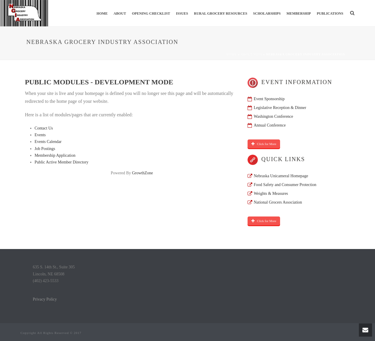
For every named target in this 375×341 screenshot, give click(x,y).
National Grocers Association (278, 202)
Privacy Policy (45, 299)
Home (102, 13)
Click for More (263, 144)
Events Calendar (48, 141)
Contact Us (44, 128)
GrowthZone (142, 173)
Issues (182, 13)
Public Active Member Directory (61, 162)
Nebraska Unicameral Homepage (281, 176)
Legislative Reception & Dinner (280, 107)
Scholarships (267, 13)
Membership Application (55, 155)
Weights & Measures (271, 193)
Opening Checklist (151, 13)
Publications (330, 13)
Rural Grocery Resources (220, 13)
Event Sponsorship (269, 99)
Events (40, 135)
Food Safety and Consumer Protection (285, 185)
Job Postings (45, 148)
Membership (299, 13)
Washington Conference (273, 116)
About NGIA (251, 54)
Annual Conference (270, 125)
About (120, 13)
